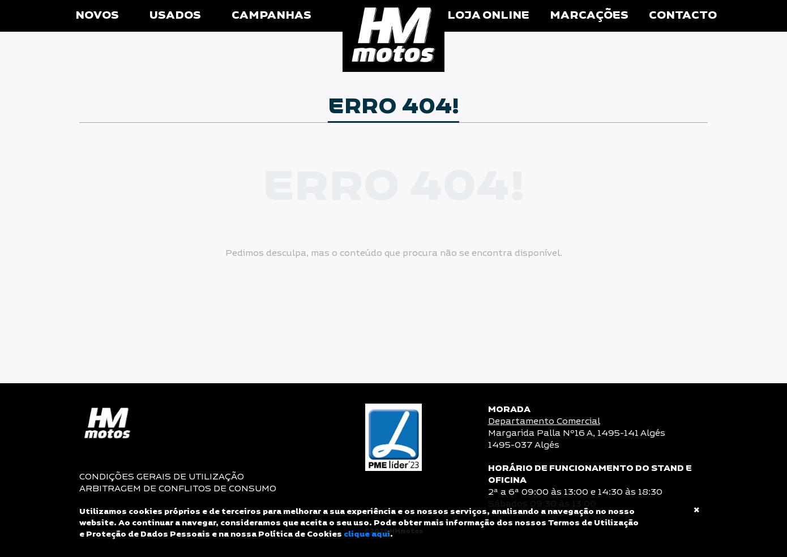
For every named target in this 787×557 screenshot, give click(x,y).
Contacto (683, 15)
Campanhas (271, 15)
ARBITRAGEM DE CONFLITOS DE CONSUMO (177, 489)
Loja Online (488, 15)
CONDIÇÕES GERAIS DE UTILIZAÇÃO (161, 477)
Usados (175, 15)
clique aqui (367, 534)
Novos (97, 15)
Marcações (589, 15)
